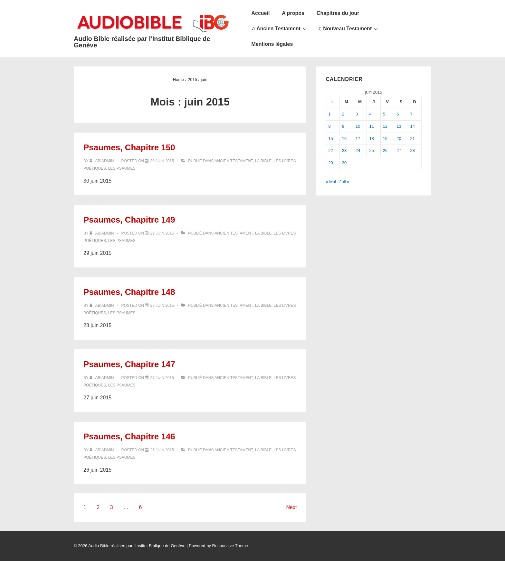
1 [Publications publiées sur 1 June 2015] (329, 114)
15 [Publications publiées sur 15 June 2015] (330, 138)
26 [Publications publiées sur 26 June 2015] (385, 150)
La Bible (263, 161)
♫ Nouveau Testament (348, 28)
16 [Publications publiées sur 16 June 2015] (344, 138)
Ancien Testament (233, 161)
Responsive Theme (230, 545)
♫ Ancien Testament (279, 28)
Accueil (260, 13)
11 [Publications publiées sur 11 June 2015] (371, 126)
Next (291, 507)
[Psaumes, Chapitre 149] (162, 233)
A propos (293, 13)
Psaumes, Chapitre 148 (129, 292)
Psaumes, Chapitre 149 (129, 220)
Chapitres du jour (338, 13)
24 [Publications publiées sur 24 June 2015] (358, 150)
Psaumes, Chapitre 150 (129, 147)
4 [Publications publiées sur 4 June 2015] (370, 114)
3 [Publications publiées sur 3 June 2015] (357, 114)
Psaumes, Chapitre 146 (129, 436)
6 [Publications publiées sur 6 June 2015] (397, 114)
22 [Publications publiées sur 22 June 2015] (330, 150)
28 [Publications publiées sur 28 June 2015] (412, 150)
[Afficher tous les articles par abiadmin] (102, 161)
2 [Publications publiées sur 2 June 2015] (343, 114)
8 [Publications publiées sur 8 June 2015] (329, 126)
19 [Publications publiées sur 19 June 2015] (385, 138)
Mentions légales (272, 44)
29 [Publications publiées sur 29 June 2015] (330, 162)
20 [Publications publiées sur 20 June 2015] (398, 138)
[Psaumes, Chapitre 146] (162, 450)
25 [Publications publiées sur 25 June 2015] (371, 150)
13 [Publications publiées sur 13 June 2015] (398, 126)
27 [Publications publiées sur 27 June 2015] (398, 150)
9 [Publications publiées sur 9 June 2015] (343, 126)
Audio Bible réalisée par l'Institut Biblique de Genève (142, 42)
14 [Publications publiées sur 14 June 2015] (412, 126)
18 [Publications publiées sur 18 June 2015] (371, 138)
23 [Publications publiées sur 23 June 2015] (344, 150)
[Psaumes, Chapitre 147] (162, 378)
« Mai (331, 181)
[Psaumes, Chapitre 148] (162, 305)
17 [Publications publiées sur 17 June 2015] (358, 138)
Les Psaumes (122, 168)
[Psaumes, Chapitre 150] (162, 161)
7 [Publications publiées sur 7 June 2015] (411, 114)
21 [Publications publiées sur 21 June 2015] (412, 138)
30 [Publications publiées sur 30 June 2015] (344, 162)
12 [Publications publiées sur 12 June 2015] (385, 126)
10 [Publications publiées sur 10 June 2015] (358, 126)
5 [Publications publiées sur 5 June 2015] (384, 114)
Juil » (344, 181)
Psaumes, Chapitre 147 (129, 364)
